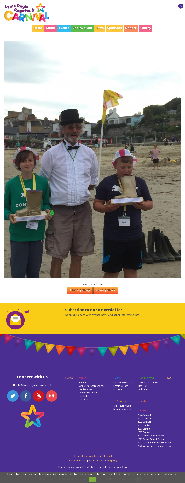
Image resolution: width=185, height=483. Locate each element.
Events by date (120, 386)
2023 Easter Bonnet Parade (151, 436)
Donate (131, 28)
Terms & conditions (77, 461)
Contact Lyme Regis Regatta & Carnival (92, 456)
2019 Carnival (144, 429)
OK (92, 479)
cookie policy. (169, 474)
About (51, 29)
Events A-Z (118, 389)
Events (64, 29)
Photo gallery (80, 290)
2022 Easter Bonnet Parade (151, 439)
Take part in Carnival (148, 383)
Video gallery (105, 290)
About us (83, 383)
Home (38, 28)
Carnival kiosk (85, 389)
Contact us (84, 400)
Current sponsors (122, 406)
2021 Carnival (144, 426)
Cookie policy (110, 461)
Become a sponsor (122, 409)
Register (142, 386)
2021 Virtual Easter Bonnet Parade (154, 443)
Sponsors (114, 29)
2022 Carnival (144, 422)
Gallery (145, 29)
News (99, 28)
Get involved (82, 29)
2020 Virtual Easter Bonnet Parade (154, 446)
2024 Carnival (144, 415)
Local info (83, 396)
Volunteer (143, 389)
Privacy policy (95, 461)
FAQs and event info (88, 393)
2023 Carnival (144, 419)
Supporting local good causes (93, 386)
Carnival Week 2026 (123, 383)
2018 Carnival (144, 432)
